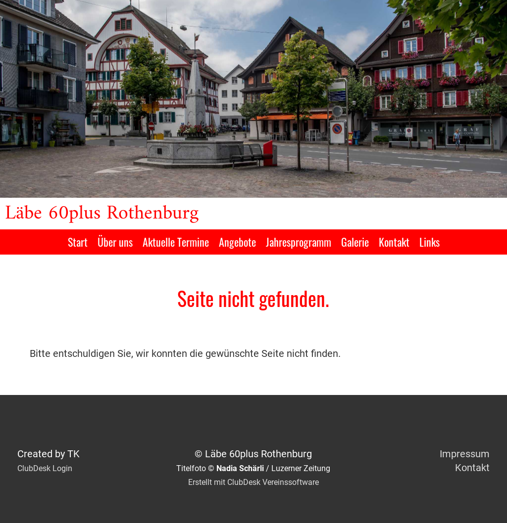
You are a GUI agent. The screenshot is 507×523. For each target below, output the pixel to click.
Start (78, 242)
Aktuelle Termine (176, 242)
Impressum (465, 454)
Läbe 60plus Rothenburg (102, 213)
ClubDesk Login (44, 468)
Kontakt (394, 242)
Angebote (237, 242)
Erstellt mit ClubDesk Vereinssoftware (253, 482)
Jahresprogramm (298, 242)
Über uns (115, 242)
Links (429, 242)
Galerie (355, 242)
